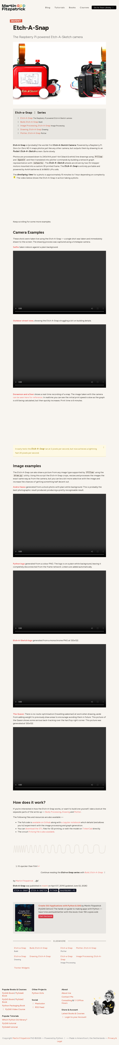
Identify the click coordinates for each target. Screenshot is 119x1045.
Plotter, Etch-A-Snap (30, 133)
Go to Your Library (104, 7)
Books (72, 7)
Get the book (45, 916)
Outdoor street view (23, 320)
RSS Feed (38, 1007)
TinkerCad (87, 828)
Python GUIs (38, 993)
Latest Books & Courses (73, 1013)
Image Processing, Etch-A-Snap (35, 125)
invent (45, 885)
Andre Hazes (19, 487)
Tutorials (60, 7)
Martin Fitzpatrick (24, 881)
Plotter (77, 812)
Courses (84, 7)
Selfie (16, 247)
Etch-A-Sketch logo (22, 640)
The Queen (18, 714)
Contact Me (67, 997)
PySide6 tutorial (10, 1027)
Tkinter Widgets (22, 968)
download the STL (34, 828)
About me (66, 993)
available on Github (41, 822)
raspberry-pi (67, 890)
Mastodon (38, 1003)
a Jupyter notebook (70, 822)
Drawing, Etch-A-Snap (30, 129)
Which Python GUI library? (14, 1019)
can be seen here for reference (27, 397)
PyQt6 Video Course (13, 1009)
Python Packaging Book (13, 1005)
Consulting (67, 1000)
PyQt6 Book (8, 993)
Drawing (66, 812)
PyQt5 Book (8, 999)
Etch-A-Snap (26, 118)
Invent (16, 21)
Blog (47, 7)
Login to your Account (74, 1017)
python (53, 890)
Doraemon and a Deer (23, 394)
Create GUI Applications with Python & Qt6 (59, 905)
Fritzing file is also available (41, 831)
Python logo (19, 563)
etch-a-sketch (39, 890)
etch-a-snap (21, 890)
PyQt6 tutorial (9, 1023)
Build (47, 812)
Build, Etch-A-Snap (29, 122)
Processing (56, 812)
